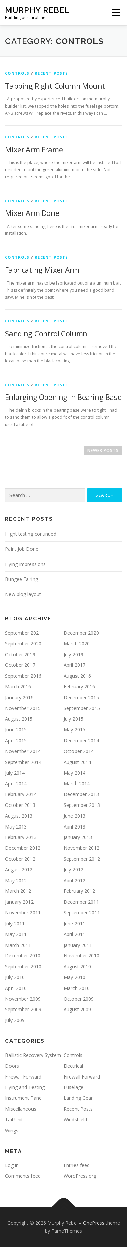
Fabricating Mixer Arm (42, 270)
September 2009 (23, 1009)
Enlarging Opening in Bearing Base (63, 397)
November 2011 (23, 912)
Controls (17, 73)
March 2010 (77, 988)
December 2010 (22, 955)
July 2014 (15, 773)
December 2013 (81, 794)
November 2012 (81, 848)
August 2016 (77, 676)
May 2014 (74, 773)
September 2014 (23, 762)
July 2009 (15, 1020)
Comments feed (23, 1176)
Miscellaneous (20, 1109)
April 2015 (16, 740)
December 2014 (81, 740)
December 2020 (81, 633)
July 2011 (15, 923)
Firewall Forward (23, 1076)
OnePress (93, 1223)
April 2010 (16, 988)
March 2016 (18, 686)
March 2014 (77, 783)
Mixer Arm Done (32, 213)
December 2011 (81, 902)
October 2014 (79, 751)
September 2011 (82, 912)
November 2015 (23, 708)
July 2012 (73, 869)
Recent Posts (51, 73)
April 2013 (74, 826)
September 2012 (82, 859)
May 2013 (16, 826)
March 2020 (77, 643)
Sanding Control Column (46, 333)
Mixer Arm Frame (34, 149)
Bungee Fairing (21, 579)
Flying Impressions (25, 564)
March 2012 (18, 891)
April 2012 (74, 880)
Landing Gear (78, 1098)
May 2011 (16, 934)
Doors (12, 1066)
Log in (12, 1165)
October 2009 (79, 999)
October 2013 (20, 805)
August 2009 (77, 1009)
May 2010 (74, 977)
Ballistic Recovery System (33, 1055)
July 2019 (73, 654)
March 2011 (18, 945)
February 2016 (79, 686)
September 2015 (82, 708)
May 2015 (74, 729)
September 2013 (82, 805)
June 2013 (74, 816)
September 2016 (23, 676)
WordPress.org (80, 1176)
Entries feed (77, 1165)
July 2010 (15, 977)
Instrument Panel (24, 1098)
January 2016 (19, 697)
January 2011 (78, 945)
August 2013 (19, 816)
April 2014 (16, 783)
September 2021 (23, 633)
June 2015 (16, 729)
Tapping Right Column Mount (55, 86)
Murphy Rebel (37, 10)
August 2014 (77, 762)
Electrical (73, 1066)
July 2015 (73, 719)
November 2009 (23, 999)
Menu (115, 13)
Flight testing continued (30, 533)
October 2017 (20, 665)
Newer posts (103, 450)
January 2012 (19, 902)
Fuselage (73, 1087)
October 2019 (20, 654)
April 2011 (74, 934)
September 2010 (23, 966)
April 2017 (74, 665)
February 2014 (21, 794)
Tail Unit (14, 1119)
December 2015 (81, 697)
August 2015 (19, 719)
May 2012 (16, 880)
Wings (11, 1130)
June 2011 (74, 923)
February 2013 (21, 837)
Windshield (75, 1119)
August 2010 (77, 966)
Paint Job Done (21, 549)
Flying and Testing (25, 1087)
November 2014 (23, 751)
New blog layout (23, 594)
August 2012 (19, 869)
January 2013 (78, 837)
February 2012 (79, 891)
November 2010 (81, 955)
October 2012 (20, 859)
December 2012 (22, 848)
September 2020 (23, 643)
